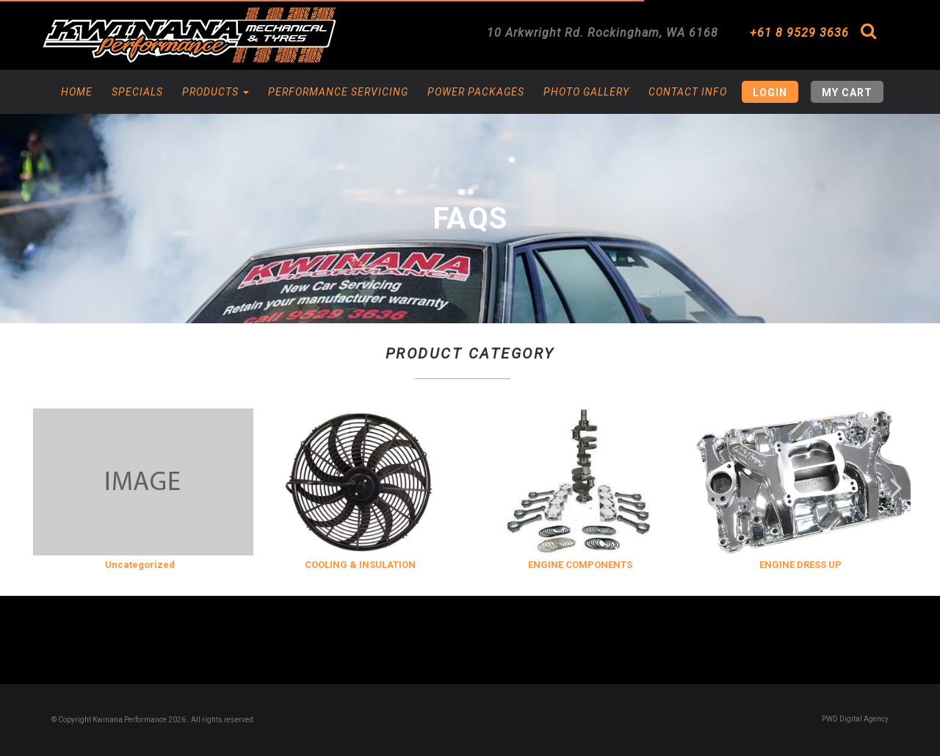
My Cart (847, 92)
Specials (137, 92)
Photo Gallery (586, 92)
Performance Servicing (338, 92)
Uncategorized (140, 564)
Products (215, 92)
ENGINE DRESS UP (800, 564)
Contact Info (687, 92)
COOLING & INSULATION (360, 564)
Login (770, 92)
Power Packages (475, 92)
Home (77, 92)
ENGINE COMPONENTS (580, 564)
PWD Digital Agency (855, 719)
